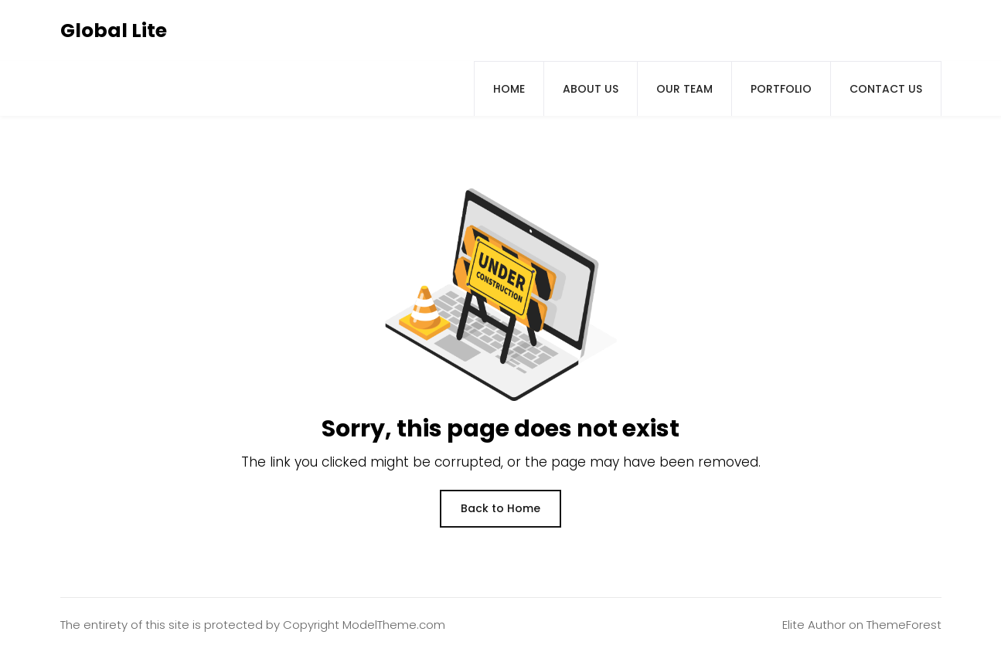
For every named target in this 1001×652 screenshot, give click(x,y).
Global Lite (113, 30)
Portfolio (781, 89)
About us (590, 89)
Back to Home (500, 508)
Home (509, 89)
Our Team (684, 89)
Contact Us (885, 89)
